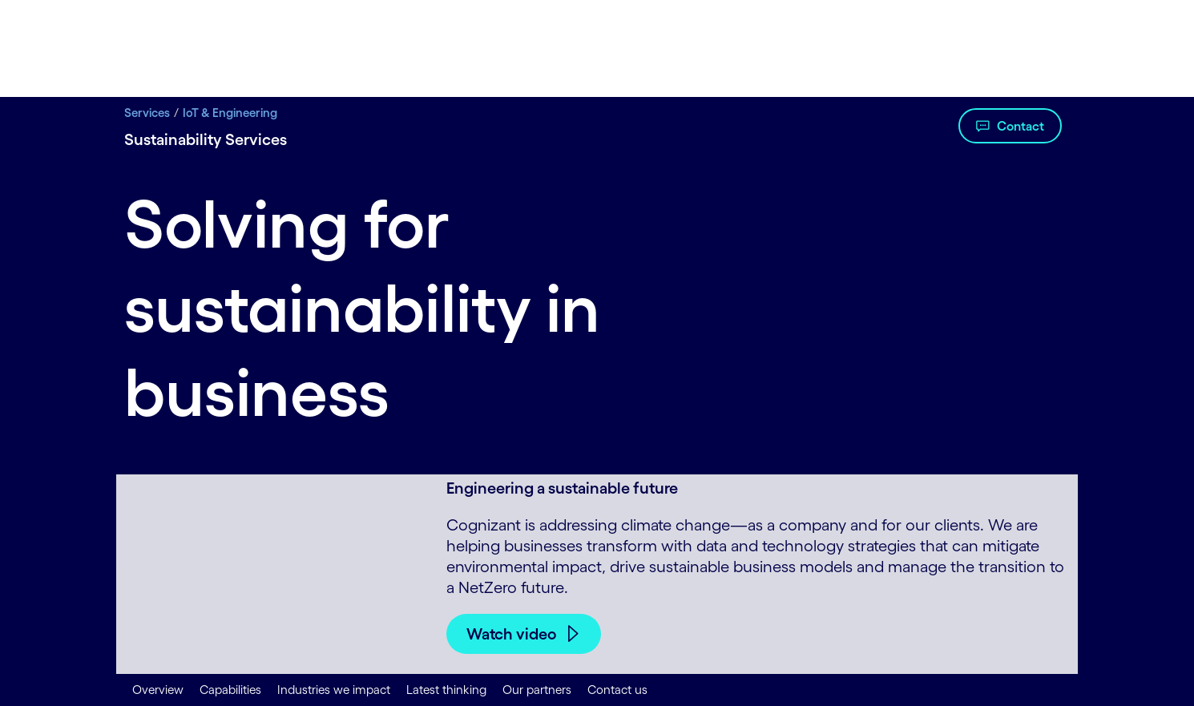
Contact (1020, 126)
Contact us (617, 689)
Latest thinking (446, 689)
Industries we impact (333, 689)
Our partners (536, 689)
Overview (158, 689)
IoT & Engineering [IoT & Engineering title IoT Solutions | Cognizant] (230, 112)
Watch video (511, 634)
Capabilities (230, 689)
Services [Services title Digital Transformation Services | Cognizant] (147, 112)
